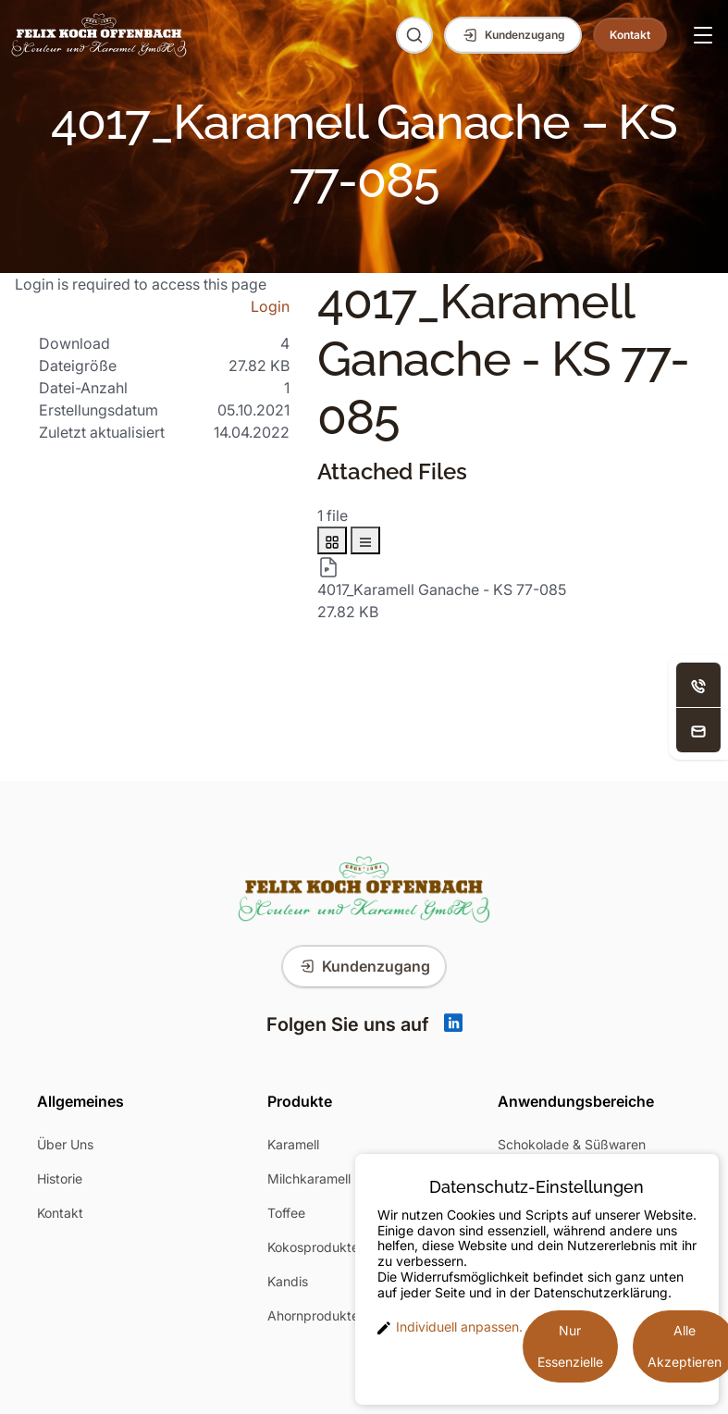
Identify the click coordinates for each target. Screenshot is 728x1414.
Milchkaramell (309, 1178)
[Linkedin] (453, 1024)
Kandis (287, 1281)
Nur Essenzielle (570, 1346)
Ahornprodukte (313, 1315)
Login (270, 306)
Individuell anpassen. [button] (450, 1327)
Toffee (286, 1213)
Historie (59, 1178)
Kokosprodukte (313, 1247)
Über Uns (65, 1144)
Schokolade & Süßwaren (572, 1144)
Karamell (293, 1144)
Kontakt (60, 1213)
